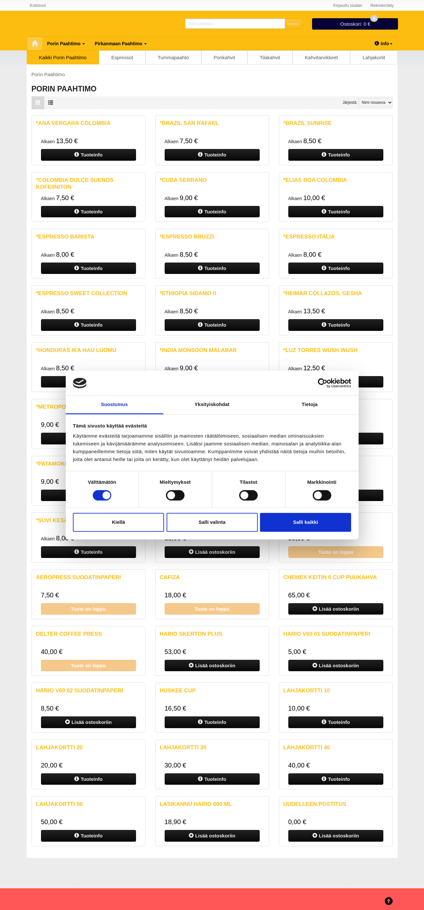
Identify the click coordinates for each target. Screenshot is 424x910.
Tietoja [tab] (310, 404)
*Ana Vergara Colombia (73, 123)
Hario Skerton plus (191, 634)
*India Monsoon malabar (198, 350)
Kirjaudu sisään (347, 5)
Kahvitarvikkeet (321, 57)
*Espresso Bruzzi (187, 237)
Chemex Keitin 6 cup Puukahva (330, 577)
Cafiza (170, 577)
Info (383, 43)
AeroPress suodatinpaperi (78, 577)
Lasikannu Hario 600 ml (196, 804)
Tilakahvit (270, 57)
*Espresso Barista (65, 237)
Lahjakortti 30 (183, 747)
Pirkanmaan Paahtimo (121, 43)
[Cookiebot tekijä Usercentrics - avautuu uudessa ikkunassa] (322, 383)
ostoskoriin (212, 552)
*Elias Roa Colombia (315, 180)
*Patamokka (54, 464)
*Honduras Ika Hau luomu (76, 350)
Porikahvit (224, 57)
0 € (359, 22)
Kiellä (118, 522)
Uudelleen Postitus (315, 804)
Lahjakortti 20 (59, 747)
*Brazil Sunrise (307, 123)
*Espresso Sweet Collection (82, 293)
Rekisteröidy (382, 5)
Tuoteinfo (88, 154)
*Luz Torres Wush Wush (320, 350)
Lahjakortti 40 (306, 747)
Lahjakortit (373, 57)
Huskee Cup (178, 690)
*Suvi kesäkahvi (60, 520)
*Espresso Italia (309, 237)
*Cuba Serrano (183, 180)
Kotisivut (38, 5)
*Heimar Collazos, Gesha (322, 293)
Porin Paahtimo (66, 43)
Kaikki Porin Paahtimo (63, 57)
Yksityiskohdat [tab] (212, 404)
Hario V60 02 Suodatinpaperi (79, 690)
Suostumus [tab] (114, 404)
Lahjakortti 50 (59, 804)
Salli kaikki (305, 522)
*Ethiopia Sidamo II (188, 293)
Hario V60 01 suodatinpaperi (327, 634)
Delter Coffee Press (69, 634)
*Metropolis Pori (63, 407)
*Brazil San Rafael (189, 123)
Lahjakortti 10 (306, 690)
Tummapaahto (173, 57)
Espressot (122, 57)
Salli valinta (212, 522)
